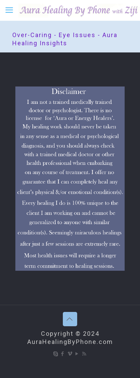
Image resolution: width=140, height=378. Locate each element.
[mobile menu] (9, 10)
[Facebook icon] (63, 354)
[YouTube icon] (77, 354)
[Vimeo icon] (70, 354)
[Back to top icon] (70, 319)
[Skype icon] (55, 354)
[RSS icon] (84, 354)
